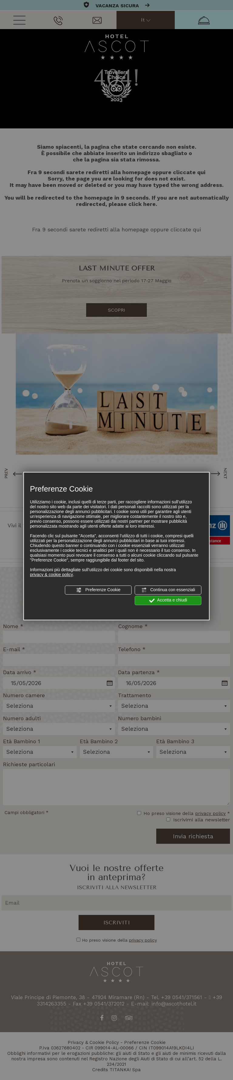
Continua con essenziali (168, 590)
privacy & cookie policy (51, 574)
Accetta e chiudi (168, 600)
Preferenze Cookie (98, 590)
